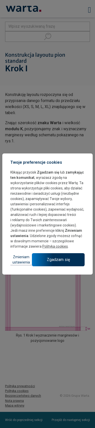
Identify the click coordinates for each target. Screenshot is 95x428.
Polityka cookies (55, 246)
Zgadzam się (58, 259)
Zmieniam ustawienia (21, 259)
